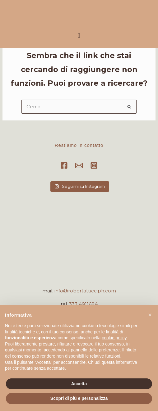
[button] (78, 35)
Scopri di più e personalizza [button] (79, 398)
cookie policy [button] (114, 337)
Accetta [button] (79, 383)
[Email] (79, 165)
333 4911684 (83, 304)
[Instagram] (94, 165)
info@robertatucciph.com (85, 291)
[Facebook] (64, 165)
